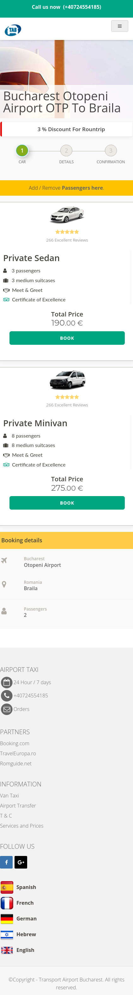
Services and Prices (21, 825)
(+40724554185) (82, 6)
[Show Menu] (119, 26)
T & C (6, 815)
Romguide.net (16, 763)
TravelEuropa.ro (18, 753)
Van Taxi (9, 795)
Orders (21, 708)
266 (67, 240)
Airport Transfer (18, 805)
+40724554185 (31, 695)
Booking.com (14, 743)
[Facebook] (6, 862)
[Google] (21, 862)
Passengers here (82, 187)
